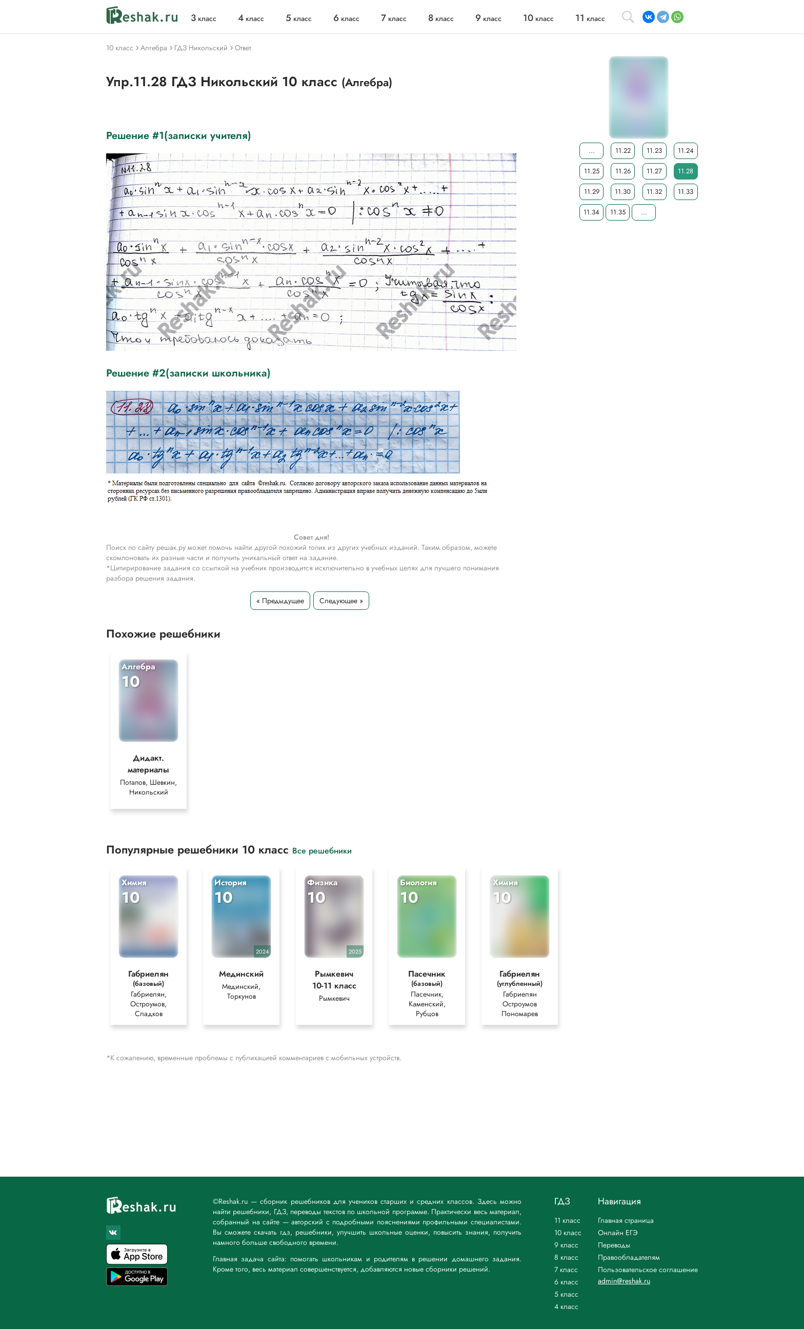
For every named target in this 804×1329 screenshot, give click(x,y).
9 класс (566, 1245)
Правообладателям (629, 1257)
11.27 (654, 171)
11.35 (618, 212)
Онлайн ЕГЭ (618, 1232)
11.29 (591, 191)
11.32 (654, 191)
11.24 (686, 150)
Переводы (614, 1245)
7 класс (566, 1269)
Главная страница (626, 1220)
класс (203, 18)
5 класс (566, 1294)
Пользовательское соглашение (648, 1269)
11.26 (623, 171)
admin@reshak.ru (624, 1281)
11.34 (591, 212)
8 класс (566, 1257)
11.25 (591, 171)
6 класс (566, 1282)
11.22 (623, 150)
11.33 (685, 191)
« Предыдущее (280, 601)
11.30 (623, 191)
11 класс (567, 1220)
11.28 (685, 171)
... (592, 150)
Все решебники (322, 853)
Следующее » (341, 601)
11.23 (654, 150)
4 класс (566, 1306)
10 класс (567, 1232)
